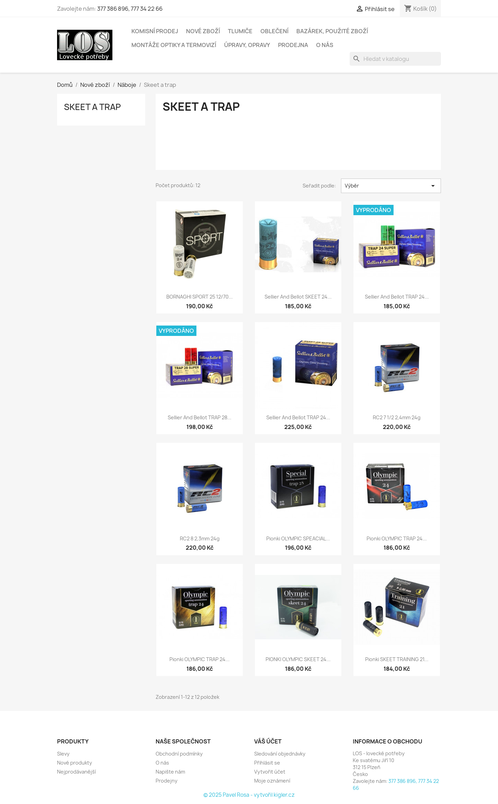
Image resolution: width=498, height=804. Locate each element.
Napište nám (170, 771)
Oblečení (274, 31)
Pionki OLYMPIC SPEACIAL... (298, 538)
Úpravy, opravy (247, 45)
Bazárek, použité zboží (332, 31)
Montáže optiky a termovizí (173, 45)
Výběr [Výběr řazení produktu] (391, 186)
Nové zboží (203, 31)
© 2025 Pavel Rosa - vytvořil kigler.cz (249, 794)
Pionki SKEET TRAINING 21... (396, 659)
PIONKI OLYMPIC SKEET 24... (298, 659)
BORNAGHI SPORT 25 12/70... (199, 296)
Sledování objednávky (279, 753)
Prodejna (293, 45)
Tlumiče (240, 31)
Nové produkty (74, 762)
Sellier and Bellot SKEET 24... (298, 296)
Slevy (63, 753)
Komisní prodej (154, 31)
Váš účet (268, 741)
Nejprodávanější (76, 771)
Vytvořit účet (269, 771)
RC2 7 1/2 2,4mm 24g (397, 417)
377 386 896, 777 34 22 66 (130, 8)
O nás (324, 45)
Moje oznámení (272, 780)
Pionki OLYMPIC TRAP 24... (397, 538)
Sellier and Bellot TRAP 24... (397, 296)
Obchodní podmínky (179, 753)
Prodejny (166, 780)
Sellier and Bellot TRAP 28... (199, 417)
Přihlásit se (267, 762)
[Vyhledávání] (395, 59)
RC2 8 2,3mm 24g (200, 538)
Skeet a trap (92, 107)
